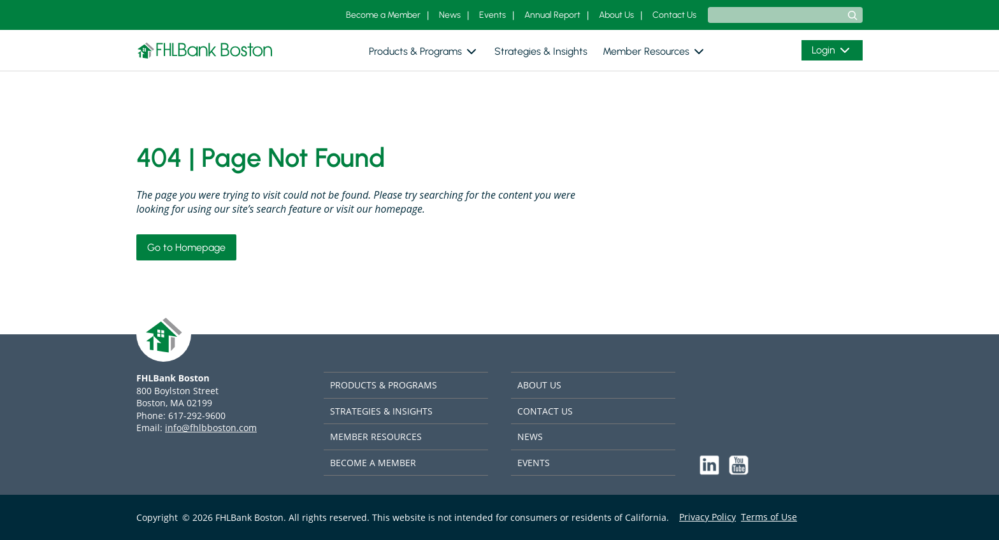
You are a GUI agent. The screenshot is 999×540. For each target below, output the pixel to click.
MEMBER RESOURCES (376, 436)
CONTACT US (545, 411)
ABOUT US (539, 385)
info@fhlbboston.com (211, 428)
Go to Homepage (186, 247)
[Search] (852, 15)
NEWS (530, 436)
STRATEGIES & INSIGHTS (381, 411)
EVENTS (533, 463)
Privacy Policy (707, 517)
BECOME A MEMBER (373, 463)
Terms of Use (769, 517)
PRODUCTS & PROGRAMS (383, 385)
